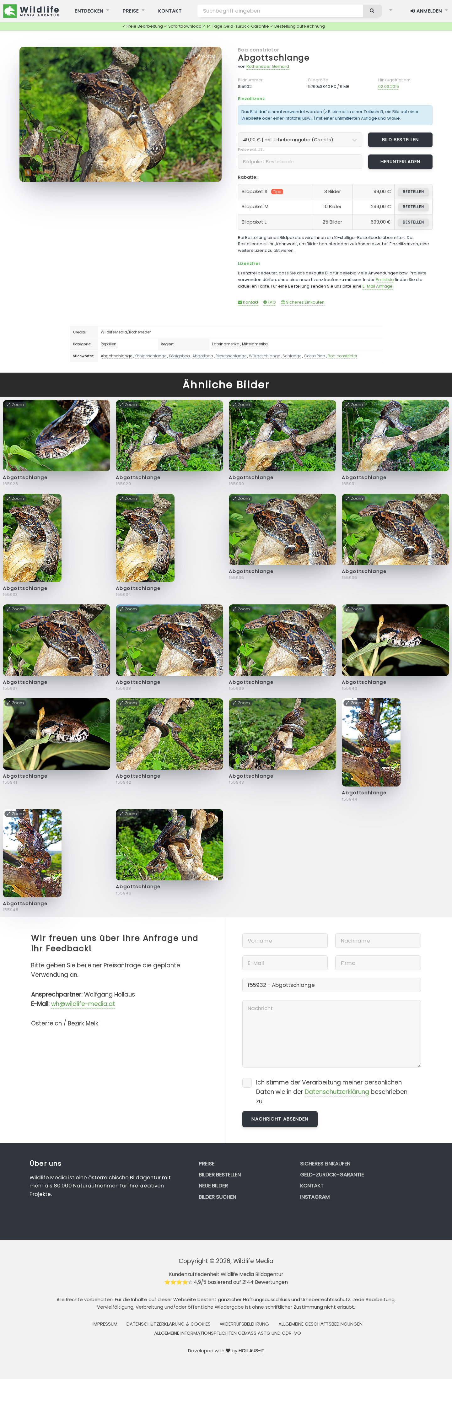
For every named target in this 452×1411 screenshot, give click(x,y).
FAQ (269, 302)
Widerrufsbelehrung (244, 1324)
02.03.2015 (388, 86)
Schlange (291, 356)
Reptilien (108, 344)
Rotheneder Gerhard (267, 66)
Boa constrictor (258, 49)
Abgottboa (202, 356)
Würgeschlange (264, 356)
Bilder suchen (217, 1197)
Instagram (315, 1197)
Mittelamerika (255, 344)
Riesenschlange (231, 356)
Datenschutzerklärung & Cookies (168, 1324)
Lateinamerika (225, 344)
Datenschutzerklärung (337, 1092)
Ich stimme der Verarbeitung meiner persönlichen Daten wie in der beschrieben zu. (331, 1092)
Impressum (105, 1324)
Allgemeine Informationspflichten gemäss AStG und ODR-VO (227, 1333)
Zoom (205, 56)
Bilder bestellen (220, 1174)
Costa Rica (314, 356)
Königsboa (179, 356)
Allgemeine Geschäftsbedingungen (320, 1324)
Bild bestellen (400, 139)
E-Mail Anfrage (378, 286)
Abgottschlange (273, 57)
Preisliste (385, 280)
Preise (206, 1163)
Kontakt (248, 302)
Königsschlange (150, 356)
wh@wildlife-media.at (83, 1004)
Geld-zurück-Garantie (332, 1174)
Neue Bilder (213, 1185)
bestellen (413, 191)
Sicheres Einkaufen (303, 302)
